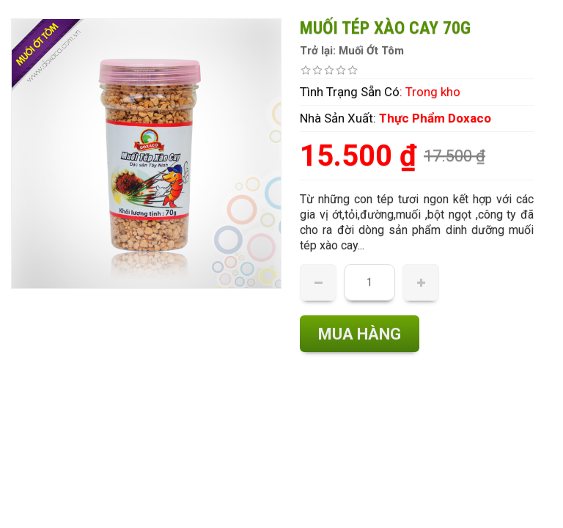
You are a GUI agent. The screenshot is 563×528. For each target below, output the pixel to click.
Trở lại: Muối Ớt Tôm (352, 50)
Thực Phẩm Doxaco (435, 118)
